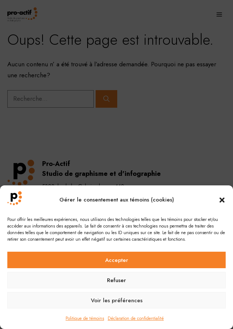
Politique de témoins (85, 318)
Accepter (116, 260)
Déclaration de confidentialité (136, 318)
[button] (222, 200)
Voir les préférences (117, 300)
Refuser (116, 280)
